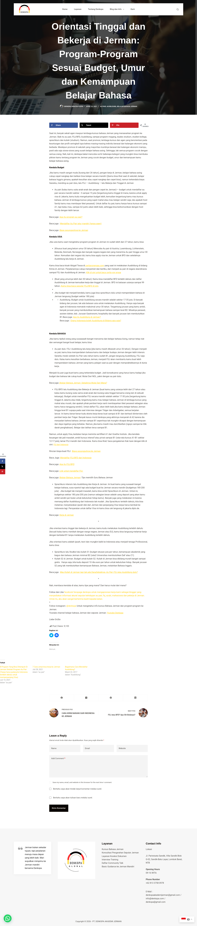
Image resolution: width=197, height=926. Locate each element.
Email (87, 748)
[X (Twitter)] (86, 697)
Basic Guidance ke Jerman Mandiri (118, 866)
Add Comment (58, 758)
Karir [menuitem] (133, 9)
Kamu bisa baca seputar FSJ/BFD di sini (79, 286)
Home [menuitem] (64, 9)
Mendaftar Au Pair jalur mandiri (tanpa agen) (81, 223)
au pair (103, 106)
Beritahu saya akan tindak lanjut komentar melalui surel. (77, 789)
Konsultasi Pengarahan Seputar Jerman (120, 852)
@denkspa (71, 606)
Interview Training (110, 859)
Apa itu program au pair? (70, 217)
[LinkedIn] (135, 697)
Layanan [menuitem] (77, 9)
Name (53, 748)
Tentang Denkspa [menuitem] (95, 9)
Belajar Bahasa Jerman (70, 477)
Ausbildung (111, 106)
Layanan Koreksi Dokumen (114, 856)
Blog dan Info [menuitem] (117, 9)
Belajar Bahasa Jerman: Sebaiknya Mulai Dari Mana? (83, 383)
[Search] (178, 9)
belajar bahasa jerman (127, 106)
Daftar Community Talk (112, 863)
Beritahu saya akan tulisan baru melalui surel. (73, 797)
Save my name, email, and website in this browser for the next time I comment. (82, 782)
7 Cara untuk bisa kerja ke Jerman (46, 667)
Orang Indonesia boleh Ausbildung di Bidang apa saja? (96, 320)
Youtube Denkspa (115, 613)
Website (122, 748)
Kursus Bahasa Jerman (112, 849)
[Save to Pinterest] (124, 125)
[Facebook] (61, 697)
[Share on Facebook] (63, 125)
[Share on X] (94, 125)
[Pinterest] (111, 697)
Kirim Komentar (59, 808)
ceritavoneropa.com (94, 265)
